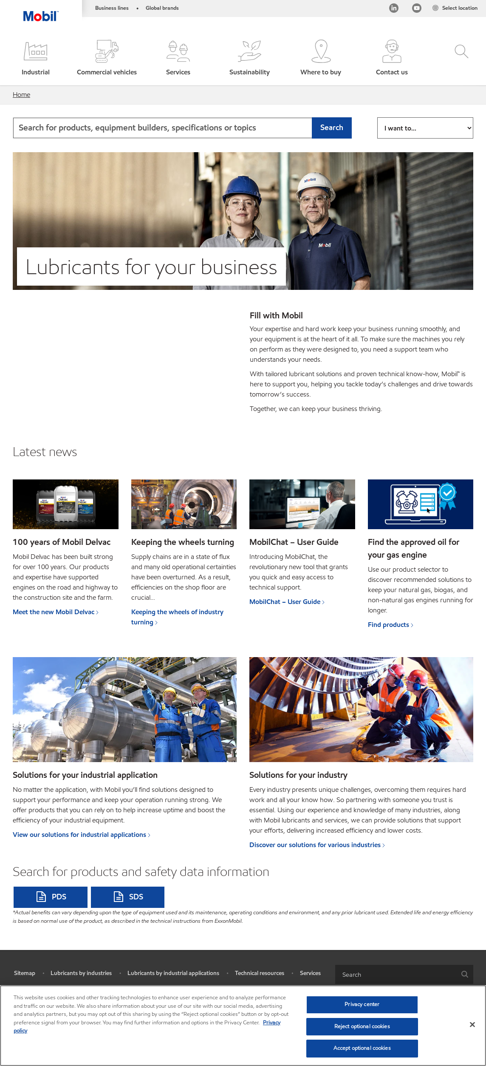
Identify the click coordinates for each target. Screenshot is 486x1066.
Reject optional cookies (362, 1026)
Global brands (162, 8)
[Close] (472, 1024)
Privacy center (362, 1004)
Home (21, 94)
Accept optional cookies (362, 1048)
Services (310, 973)
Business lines (112, 8)
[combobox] (182, 128)
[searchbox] (395, 974)
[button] (36, 58)
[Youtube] (416, 10)
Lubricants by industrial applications (173, 973)
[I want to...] (425, 128)
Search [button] (331, 127)
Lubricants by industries (81, 973)
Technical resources (259, 973)
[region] (243, 1025)
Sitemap (24, 973)
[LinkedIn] (393, 10)
